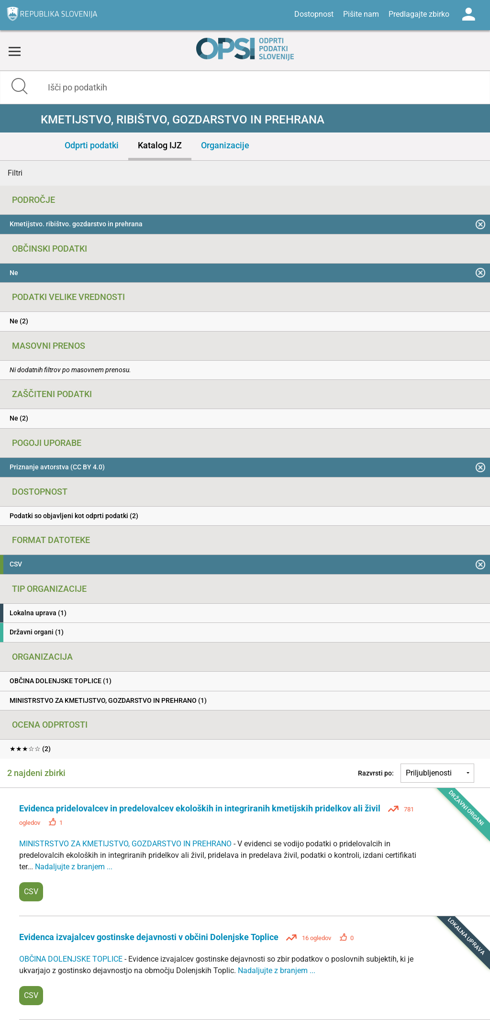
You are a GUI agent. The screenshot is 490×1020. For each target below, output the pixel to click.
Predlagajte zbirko (419, 14)
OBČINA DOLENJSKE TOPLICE (71, 959)
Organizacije (225, 145)
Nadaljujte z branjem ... (73, 866)
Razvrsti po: (376, 773)
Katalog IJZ (160, 145)
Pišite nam (361, 14)
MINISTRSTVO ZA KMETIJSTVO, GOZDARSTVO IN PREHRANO (126, 843)
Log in (468, 14)
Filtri (15, 172)
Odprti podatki (92, 145)
